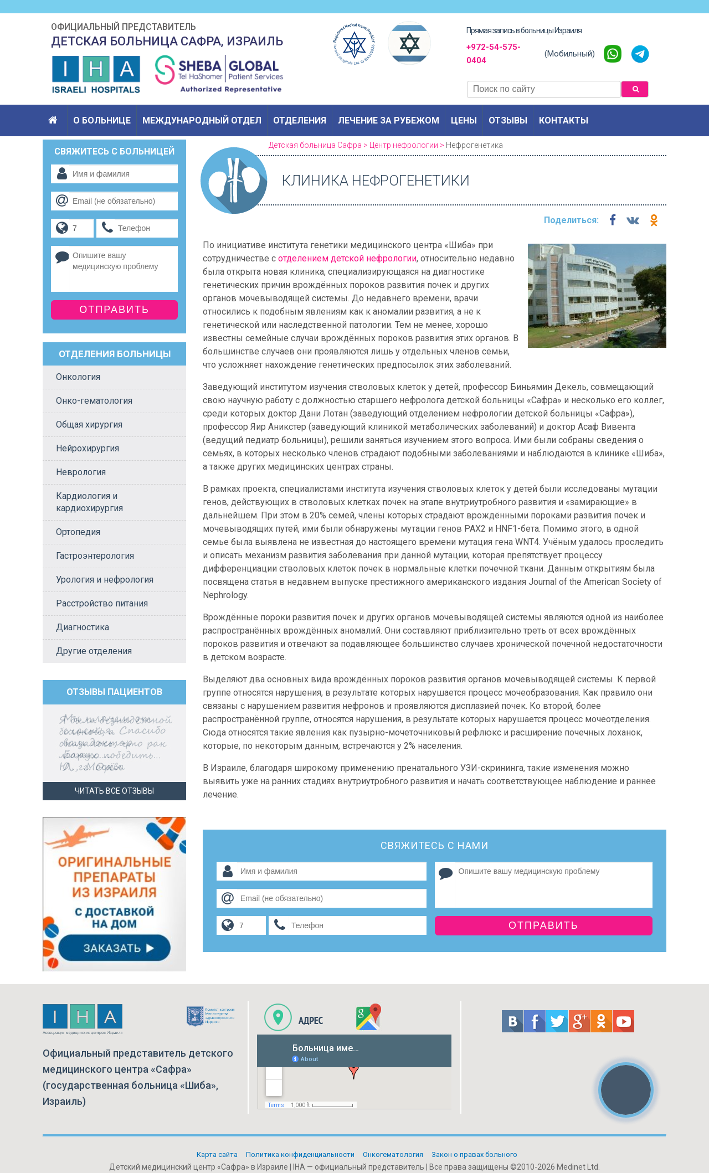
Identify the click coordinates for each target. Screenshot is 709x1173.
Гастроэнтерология (95, 556)
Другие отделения (94, 651)
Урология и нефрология (104, 579)
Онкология (78, 377)
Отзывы (508, 120)
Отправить (543, 925)
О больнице (102, 120)
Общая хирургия (89, 424)
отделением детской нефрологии (347, 258)
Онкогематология (393, 1154)
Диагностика (82, 627)
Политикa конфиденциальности (300, 1154)
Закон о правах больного (474, 1154)
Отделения (299, 120)
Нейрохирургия (87, 448)
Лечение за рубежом (388, 120)
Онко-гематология (94, 400)
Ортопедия (78, 532)
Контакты (563, 120)
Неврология (81, 472)
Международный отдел (201, 120)
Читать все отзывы (114, 790)
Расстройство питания (102, 603)
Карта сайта (217, 1154)
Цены (464, 120)
